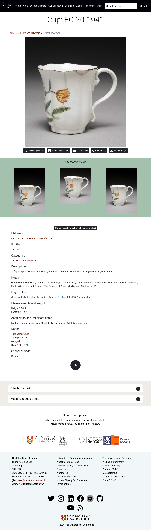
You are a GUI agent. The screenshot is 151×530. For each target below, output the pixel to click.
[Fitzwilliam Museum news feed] (80, 507)
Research (89, 5)
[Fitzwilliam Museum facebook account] (71, 498)
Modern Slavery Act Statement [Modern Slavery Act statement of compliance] (72, 480)
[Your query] (121, 6)
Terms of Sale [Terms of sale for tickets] (64, 484)
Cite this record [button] (20, 388)
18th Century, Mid (20, 334)
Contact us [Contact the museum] (62, 469)
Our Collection (55, 5)
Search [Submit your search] (143, 6)
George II (15, 341)
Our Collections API (66, 476)
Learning (69, 5)
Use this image (118, 150)
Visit (25, 5)
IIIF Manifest (80, 150)
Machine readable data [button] (25, 398)
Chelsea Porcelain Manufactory (36, 238)
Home (18, 5)
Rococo (15, 356)
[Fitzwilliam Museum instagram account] (61, 498)
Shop (99, 5)
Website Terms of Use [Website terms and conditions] (68, 462)
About (79, 5)
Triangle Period (19, 337)
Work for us (62, 473)
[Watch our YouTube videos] (71, 507)
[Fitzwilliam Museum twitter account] (51, 498)
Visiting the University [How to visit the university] (113, 462)
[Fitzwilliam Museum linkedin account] (81, 498)
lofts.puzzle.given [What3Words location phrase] (35, 484)
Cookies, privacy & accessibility (72, 465)
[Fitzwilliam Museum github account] (99, 498)
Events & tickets (38, 5)
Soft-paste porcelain (26, 260)
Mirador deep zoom (58, 150)
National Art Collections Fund (72, 323)
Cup (18, 249)
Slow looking (99, 150)
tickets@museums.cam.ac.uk (30, 480)
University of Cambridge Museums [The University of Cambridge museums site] (74, 458)
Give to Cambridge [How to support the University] (111, 465)
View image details (34, 150)
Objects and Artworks (29, 33)
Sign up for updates (75, 415)
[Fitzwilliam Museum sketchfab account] (90, 498)
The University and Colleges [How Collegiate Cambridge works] (116, 458)
